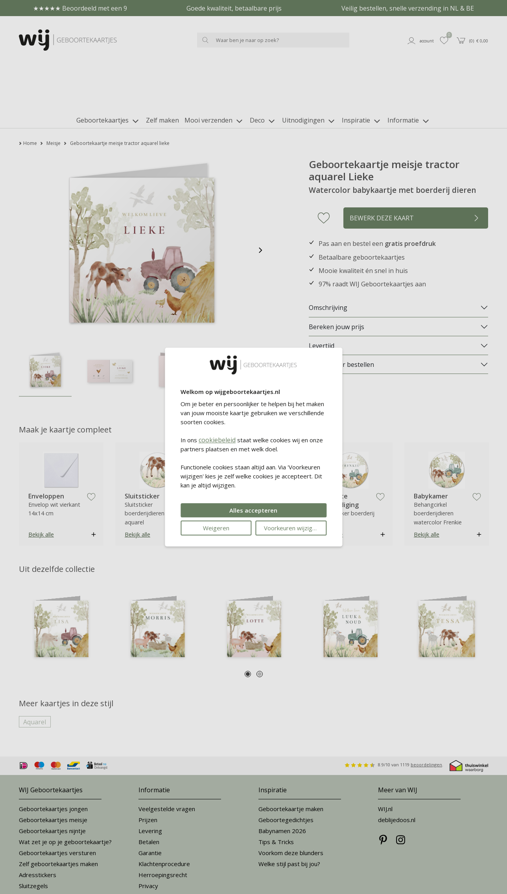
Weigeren (216, 528)
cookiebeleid (217, 440)
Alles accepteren (253, 510)
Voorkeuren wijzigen (291, 528)
